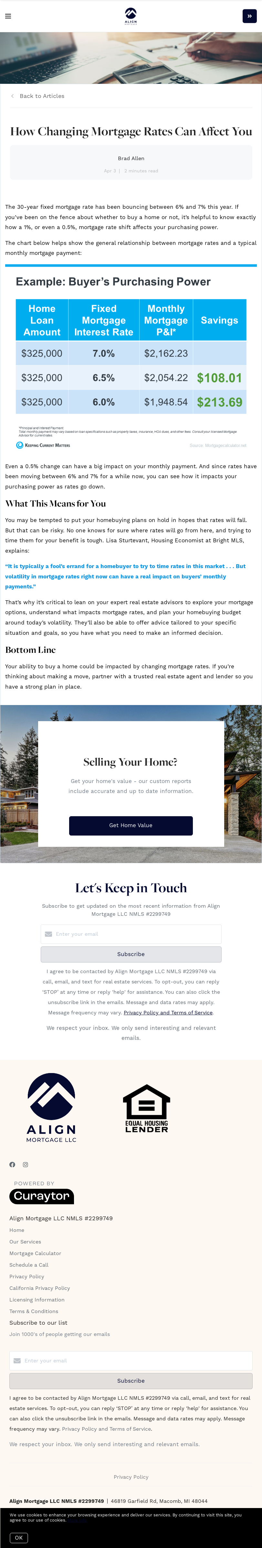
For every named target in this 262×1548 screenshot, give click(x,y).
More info (77, 1520)
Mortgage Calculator (35, 1253)
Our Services (25, 1242)
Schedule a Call (28, 1265)
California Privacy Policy (39, 1288)
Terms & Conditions (33, 1311)
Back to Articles (42, 96)
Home (16, 1230)
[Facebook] (12, 1165)
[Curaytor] (41, 1203)
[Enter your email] (137, 934)
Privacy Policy (26, 1276)
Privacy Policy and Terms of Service (168, 1013)
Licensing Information (37, 1300)
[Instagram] (25, 1165)
